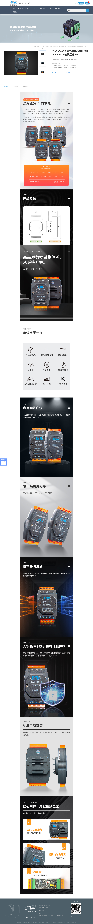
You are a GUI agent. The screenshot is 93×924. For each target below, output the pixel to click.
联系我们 (15, 12)
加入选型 (68, 72)
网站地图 (24, 922)
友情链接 (35, 922)
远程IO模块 (55, 46)
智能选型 (87, 3)
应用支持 (50, 8)
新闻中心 (27, 8)
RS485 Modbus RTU (47, 46)
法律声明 (30, 922)
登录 (83, 3)
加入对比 (57, 72)
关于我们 (20, 8)
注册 (81, 3)
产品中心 (35, 8)
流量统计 (19, 922)
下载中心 (57, 8)
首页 (14, 8)
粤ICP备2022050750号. (70, 922)
